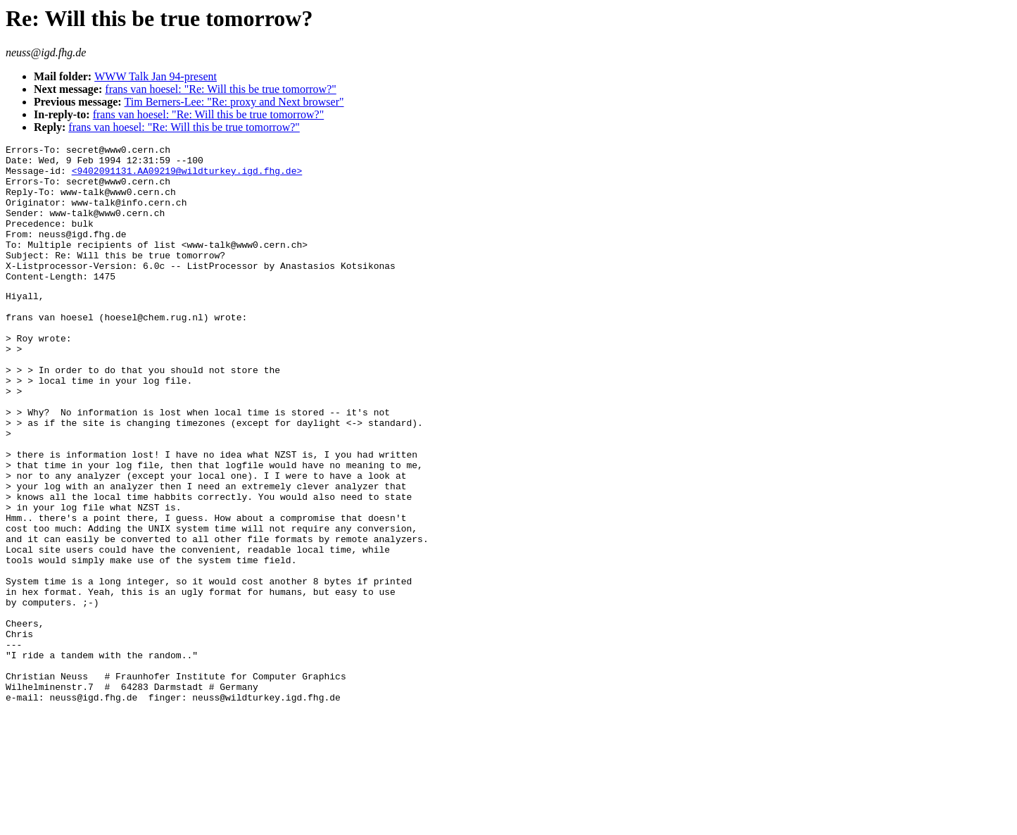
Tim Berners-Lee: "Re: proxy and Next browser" (234, 102)
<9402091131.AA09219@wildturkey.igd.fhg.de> (187, 176)
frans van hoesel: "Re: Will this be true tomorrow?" (220, 89)
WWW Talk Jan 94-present (155, 76)
